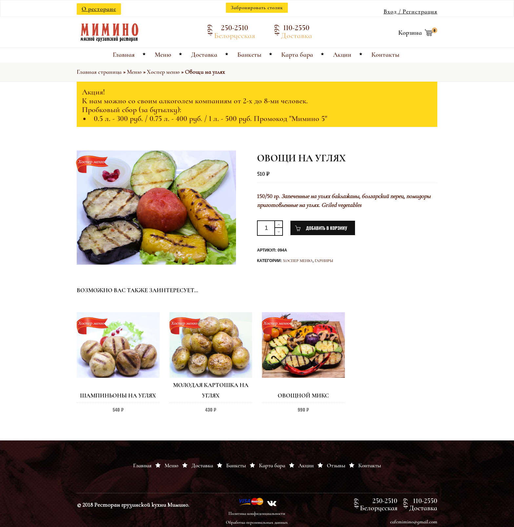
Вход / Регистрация (410, 11)
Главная (142, 465)
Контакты (369, 465)
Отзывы (336, 465)
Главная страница (99, 71)
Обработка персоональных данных (257, 522)
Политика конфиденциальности (256, 513)
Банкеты (236, 465)
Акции (306, 465)
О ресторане (99, 8)
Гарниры (324, 260)
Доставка (202, 465)
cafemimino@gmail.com (413, 522)
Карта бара (272, 465)
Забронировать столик (257, 7)
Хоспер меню (163, 71)
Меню (134, 71)
